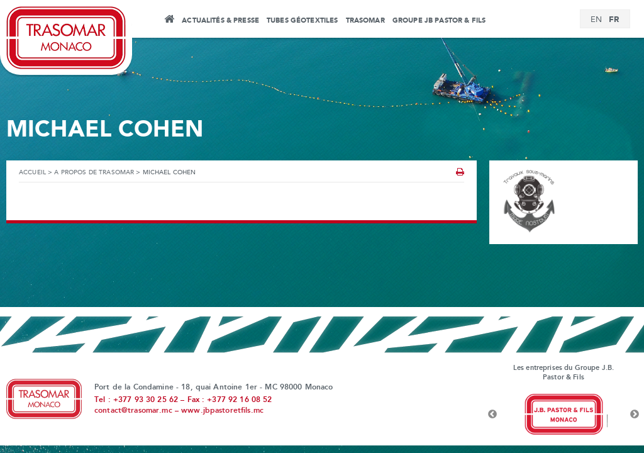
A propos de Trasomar (94, 172)
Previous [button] (492, 414)
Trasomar (365, 21)
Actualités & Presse (220, 21)
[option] (563, 414)
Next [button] (634, 414)
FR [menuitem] (614, 19)
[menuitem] (596, 20)
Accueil (169, 21)
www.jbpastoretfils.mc (222, 411)
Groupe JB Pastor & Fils (439, 21)
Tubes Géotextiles (302, 21)
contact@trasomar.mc (133, 411)
